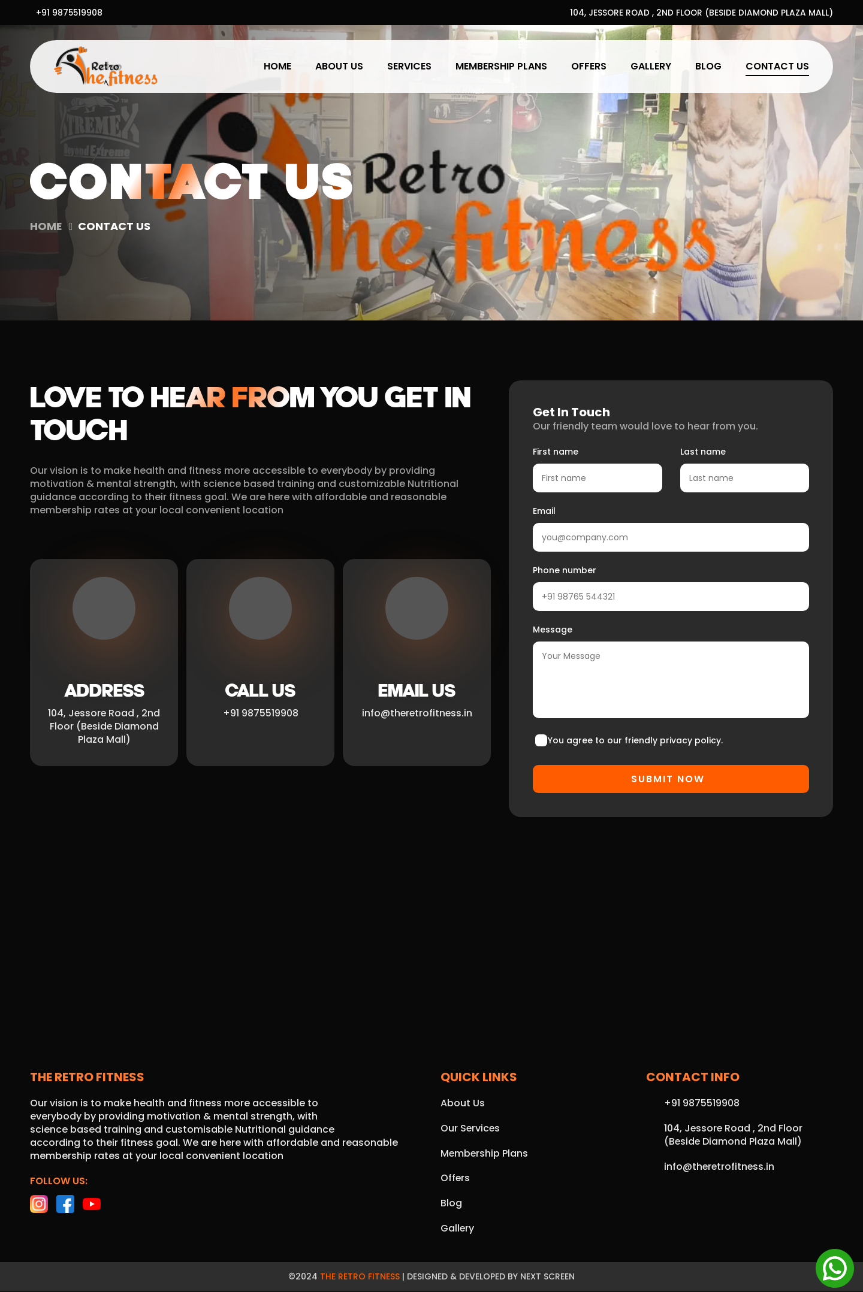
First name (555, 452)
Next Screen (547, 1278)
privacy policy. (691, 740)
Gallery (650, 66)
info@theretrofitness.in (417, 713)
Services (409, 66)
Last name (703, 452)
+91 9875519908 (70, 13)
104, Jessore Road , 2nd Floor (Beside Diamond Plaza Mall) (700, 13)
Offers (588, 66)
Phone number (564, 570)
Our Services (470, 1129)
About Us (339, 66)
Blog (708, 66)
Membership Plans (501, 66)
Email (544, 511)
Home (277, 66)
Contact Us (777, 66)
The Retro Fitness (360, 1278)
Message (552, 630)
